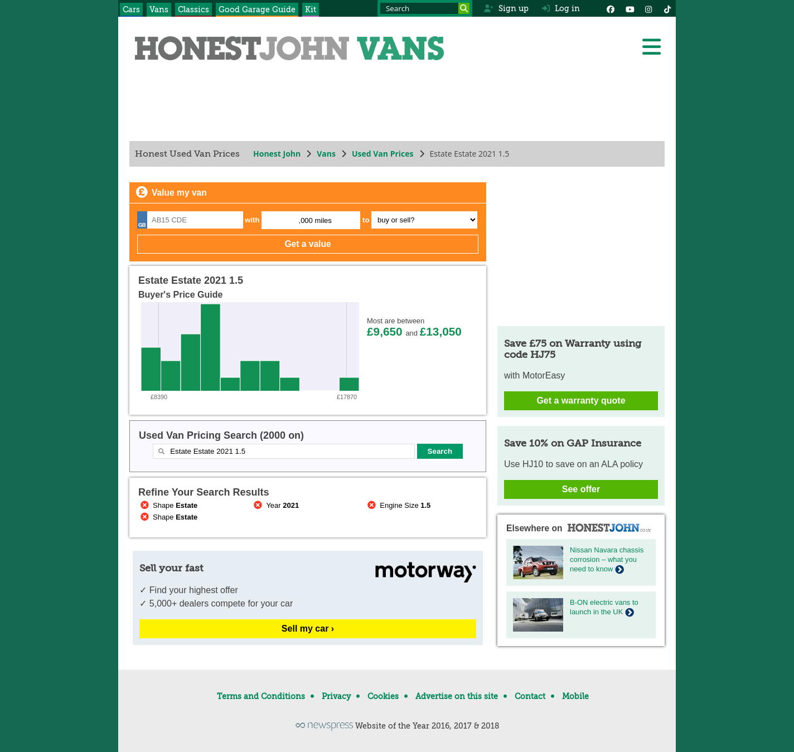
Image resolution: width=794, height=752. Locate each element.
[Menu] (651, 46)
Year (275, 505)
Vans (158, 9)
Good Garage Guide (257, 9)
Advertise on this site (456, 696)
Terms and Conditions (261, 696)
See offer (581, 489)
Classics (193, 9)
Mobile (575, 696)
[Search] (463, 8)
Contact (530, 696)
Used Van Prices (383, 153)
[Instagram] (648, 8)
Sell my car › (308, 628)
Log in (561, 8)
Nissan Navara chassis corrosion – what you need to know (606, 559)
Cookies (383, 696)
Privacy (336, 696)
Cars (131, 9)
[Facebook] (610, 8)
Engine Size (397, 505)
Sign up (506, 8)
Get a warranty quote (580, 400)
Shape (167, 505)
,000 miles (315, 220)
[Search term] (424, 8)
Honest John (277, 153)
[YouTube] (629, 8)
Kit (310, 9)
